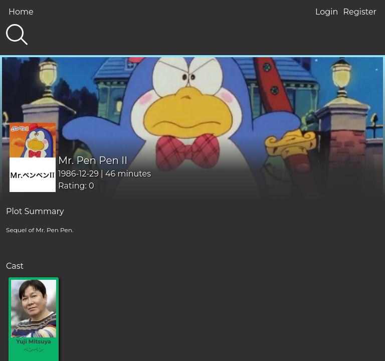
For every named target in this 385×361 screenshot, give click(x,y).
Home (21, 12)
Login (326, 12)
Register (359, 12)
